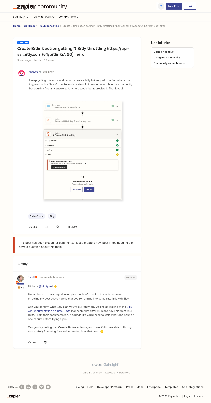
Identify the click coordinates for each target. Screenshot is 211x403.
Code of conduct (164, 51)
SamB (31, 277)
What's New (69, 17)
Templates (171, 387)
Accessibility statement (117, 372)
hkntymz (34, 71)
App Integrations (193, 387)
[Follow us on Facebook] (21, 387)
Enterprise (154, 387)
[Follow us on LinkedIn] (28, 387)
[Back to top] (204, 367)
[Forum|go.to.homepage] (41, 6)
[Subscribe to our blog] (34, 387)
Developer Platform (109, 387)
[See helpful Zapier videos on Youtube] (48, 387)
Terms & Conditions (92, 372)
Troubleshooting (48, 25)
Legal (187, 396)
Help (90, 387)
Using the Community (167, 57)
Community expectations (169, 63)
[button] (174, 6)
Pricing (79, 387)
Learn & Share (44, 17)
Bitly (52, 216)
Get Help (21, 17)
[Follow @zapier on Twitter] (41, 387)
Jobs (140, 387)
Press (130, 387)
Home (17, 25)
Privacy (198, 396)
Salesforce (37, 216)
